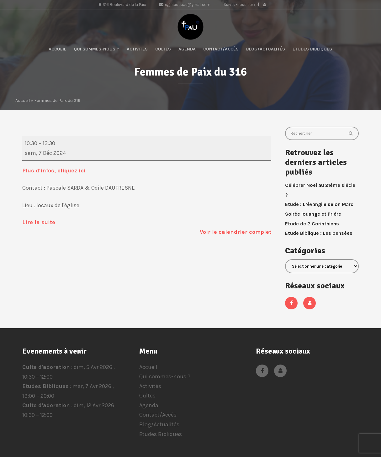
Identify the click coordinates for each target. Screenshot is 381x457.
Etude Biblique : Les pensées (318, 233)
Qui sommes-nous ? (96, 49)
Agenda (187, 49)
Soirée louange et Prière (313, 214)
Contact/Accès (221, 49)
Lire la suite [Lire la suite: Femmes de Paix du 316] (38, 222)
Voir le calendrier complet (235, 231)
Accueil (57, 49)
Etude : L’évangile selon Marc (319, 204)
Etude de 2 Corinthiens (312, 224)
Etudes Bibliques (312, 49)
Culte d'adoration (46, 367)
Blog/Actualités (265, 49)
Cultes (163, 49)
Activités (137, 49)
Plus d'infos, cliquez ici (54, 170)
